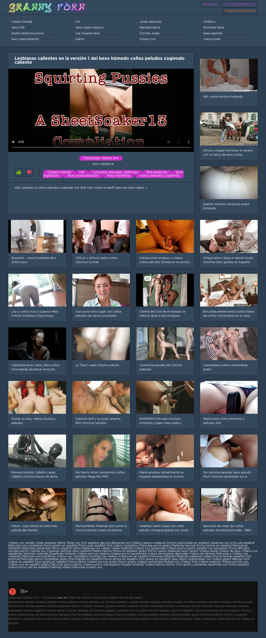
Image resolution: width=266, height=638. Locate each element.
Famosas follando (163, 556)
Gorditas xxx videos (103, 556)
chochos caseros (127, 606)
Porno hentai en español (214, 545)
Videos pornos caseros (93, 554)
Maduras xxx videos (96, 548)
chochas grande (45, 602)
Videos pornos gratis (102, 562)
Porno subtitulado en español (188, 543)
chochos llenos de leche (31, 615)
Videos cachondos (150, 562)
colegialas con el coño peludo (41, 619)
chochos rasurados (235, 615)
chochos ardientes (58, 606)
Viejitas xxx (37, 551)
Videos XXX (189, 562)
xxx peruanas (217, 548)
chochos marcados (58, 615)
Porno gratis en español (61, 545)
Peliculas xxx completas (25, 545)
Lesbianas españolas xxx (210, 564)
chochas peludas (172, 602)
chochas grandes (66, 602)
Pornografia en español (86, 559)
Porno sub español (92, 545)
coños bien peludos (138, 619)
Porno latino (77, 562)
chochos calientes (82, 606)
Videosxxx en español (133, 556)
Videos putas (208, 551)
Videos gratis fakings (227, 559)
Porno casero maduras (164, 551)
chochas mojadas (150, 602)
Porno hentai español (229, 556)
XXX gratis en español (154, 559)
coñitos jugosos (71, 619)
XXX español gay (93, 543)
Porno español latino (66, 548)
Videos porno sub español (102, 564)
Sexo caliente (82, 551)
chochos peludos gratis (184, 615)
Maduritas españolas (35, 548)
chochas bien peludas (21, 602)
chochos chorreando (151, 606)
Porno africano (239, 548)
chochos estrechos (226, 606)
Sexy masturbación (83, 175)
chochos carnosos (105, 606)
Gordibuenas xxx (118, 543)
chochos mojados (104, 615)
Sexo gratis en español (51, 562)
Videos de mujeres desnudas (167, 554)
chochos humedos (159, 611)
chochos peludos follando (153, 615)
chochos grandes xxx (80, 611)
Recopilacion (157, 172)
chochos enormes (202, 606)
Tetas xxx (73, 543)
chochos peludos (126, 615)
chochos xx (15, 619)
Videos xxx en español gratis (29, 564)
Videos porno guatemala (129, 554)
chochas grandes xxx (91, 602)
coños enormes (226, 619)
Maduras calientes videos (194, 556)
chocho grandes (242, 602)
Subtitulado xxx (200, 559)
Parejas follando (132, 564)
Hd (81, 172)
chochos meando (81, 615)
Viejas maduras (122, 548)
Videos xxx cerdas (21, 543)
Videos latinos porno (160, 564)
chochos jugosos (229, 611)
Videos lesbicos (209, 562)
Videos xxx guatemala (150, 548)
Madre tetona (102, 551)
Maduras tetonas (184, 545)
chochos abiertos (35, 606)
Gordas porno (18, 551)
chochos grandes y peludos (111, 611)
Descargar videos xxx (101, 158)
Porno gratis (127, 562)
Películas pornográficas (39, 556)
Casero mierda (59, 172)
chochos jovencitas (206, 611)
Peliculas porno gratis (155, 545)
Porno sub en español (33, 567)
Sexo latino (179, 559)
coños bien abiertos (113, 619)
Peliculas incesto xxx (87, 567)
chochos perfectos (211, 615)
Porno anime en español (120, 559)
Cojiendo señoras (59, 551)
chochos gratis (138, 611)
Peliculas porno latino (66, 564)
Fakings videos (60, 567)
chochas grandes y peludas (122, 602)
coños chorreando (181, 619)
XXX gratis (183, 564)
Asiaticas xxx (220, 543)
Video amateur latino (50, 543)
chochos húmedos (182, 611)
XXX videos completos (122, 545)
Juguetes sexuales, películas (115, 172)
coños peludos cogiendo (159, 175)
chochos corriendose (178, 606)
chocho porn (16, 606)
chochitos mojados (220, 602)
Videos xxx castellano (72, 556)
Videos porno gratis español (187, 548)
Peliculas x (224, 554)
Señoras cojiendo (35, 554)
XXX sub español (242, 543)
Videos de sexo (230, 551)
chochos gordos (56, 611)
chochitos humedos (195, 602)
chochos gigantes (34, 611)
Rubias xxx (172, 562)
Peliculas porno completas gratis (44, 559)
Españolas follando (62, 554)
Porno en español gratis (130, 551)
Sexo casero (190, 551)
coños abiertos (90, 619)
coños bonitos (160, 619)
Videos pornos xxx (235, 562)
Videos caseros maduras (148, 543)
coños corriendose (204, 619)
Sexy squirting (118, 175)
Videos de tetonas (202, 554)
